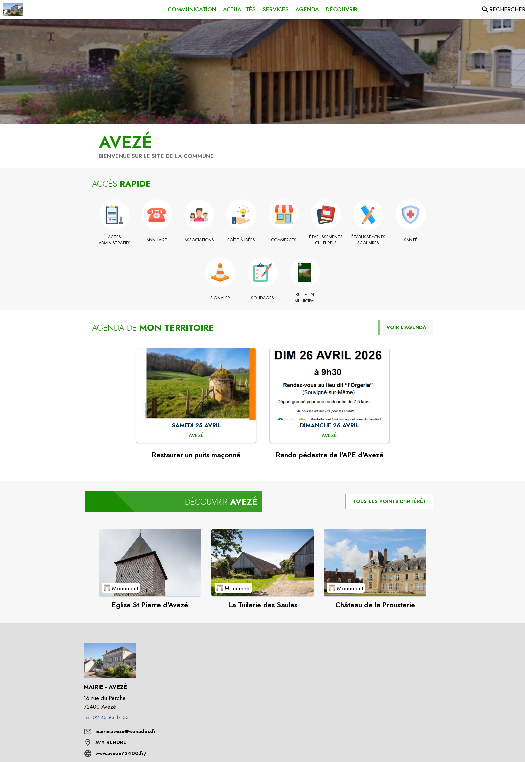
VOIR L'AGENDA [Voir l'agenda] (406, 327)
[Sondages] (262, 298)
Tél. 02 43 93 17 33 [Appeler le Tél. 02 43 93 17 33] (106, 717)
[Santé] (410, 240)
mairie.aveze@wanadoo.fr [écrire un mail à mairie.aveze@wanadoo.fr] (125, 731)
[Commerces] (283, 240)
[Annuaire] (157, 240)
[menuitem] (192, 8)
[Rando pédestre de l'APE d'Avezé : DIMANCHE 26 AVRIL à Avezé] (329, 436)
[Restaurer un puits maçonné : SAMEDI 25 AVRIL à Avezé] (196, 436)
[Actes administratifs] (114, 240)
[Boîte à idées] (241, 240)
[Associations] (199, 240)
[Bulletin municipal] (304, 298)
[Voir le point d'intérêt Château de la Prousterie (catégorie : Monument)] (375, 562)
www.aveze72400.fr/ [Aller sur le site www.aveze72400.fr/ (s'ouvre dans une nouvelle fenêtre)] (121, 753)
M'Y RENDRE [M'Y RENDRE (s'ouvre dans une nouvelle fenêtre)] (110, 742)
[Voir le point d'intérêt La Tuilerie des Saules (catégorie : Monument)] (262, 562)
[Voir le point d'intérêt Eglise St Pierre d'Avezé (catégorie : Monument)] (150, 562)
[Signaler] (220, 298)
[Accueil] (13, 9)
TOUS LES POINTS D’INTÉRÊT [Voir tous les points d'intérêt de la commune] (389, 501)
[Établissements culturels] (326, 240)
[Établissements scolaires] (368, 240)
